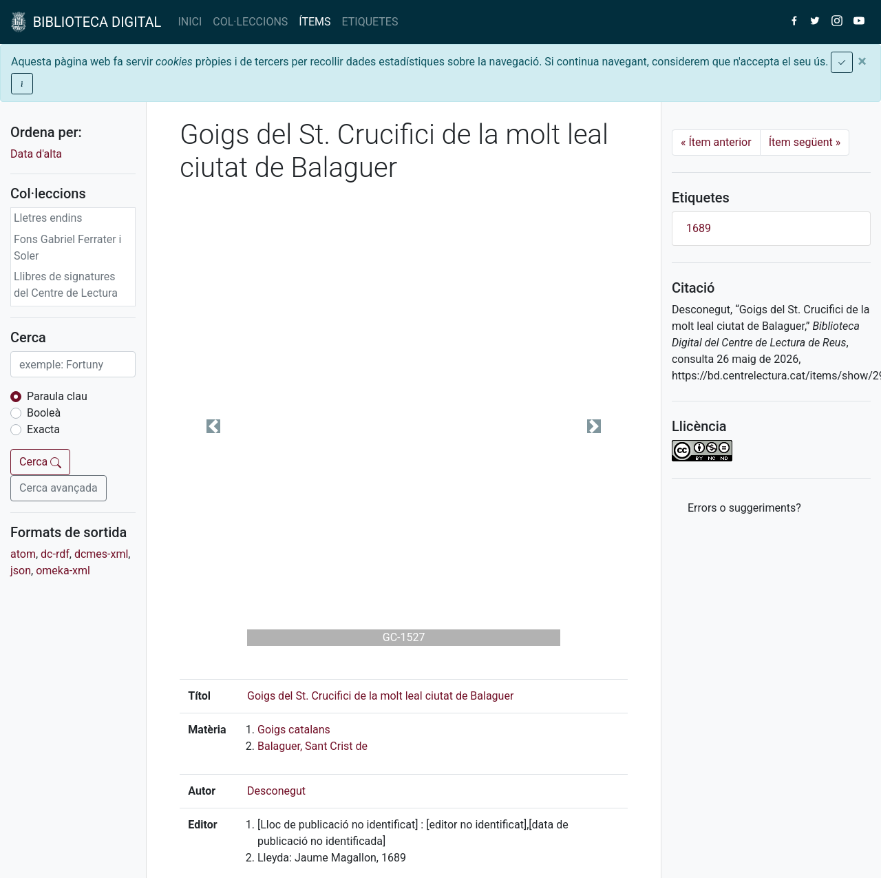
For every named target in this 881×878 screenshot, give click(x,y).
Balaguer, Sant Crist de (312, 746)
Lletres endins (48, 217)
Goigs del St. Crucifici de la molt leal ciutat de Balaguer (380, 695)
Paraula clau (57, 396)
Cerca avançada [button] (58, 487)
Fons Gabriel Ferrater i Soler (68, 247)
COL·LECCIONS (250, 21)
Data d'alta (36, 153)
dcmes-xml (101, 554)
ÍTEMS (314, 21)
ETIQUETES (370, 21)
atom (23, 554)
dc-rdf (55, 554)
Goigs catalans (293, 729)
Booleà (44, 412)
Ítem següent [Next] (805, 142)
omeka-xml (63, 570)
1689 (698, 228)
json (20, 570)
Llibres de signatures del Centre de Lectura (66, 285)
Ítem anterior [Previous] (716, 142)
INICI (190, 21)
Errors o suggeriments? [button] (744, 507)
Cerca (40, 461)
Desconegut (276, 790)
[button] (213, 426)
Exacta (43, 429)
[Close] (862, 61)
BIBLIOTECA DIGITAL (86, 22)
